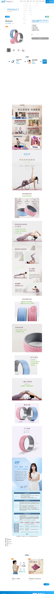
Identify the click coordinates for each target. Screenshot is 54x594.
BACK (47, 580)
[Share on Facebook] (46, 17)
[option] (16, 36)
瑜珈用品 (7, 16)
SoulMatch (7, 2)
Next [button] (26, 50)
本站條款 (34, 589)
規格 (32, 34)
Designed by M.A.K (47, 591)
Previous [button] (5, 50)
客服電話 (17, 590)
